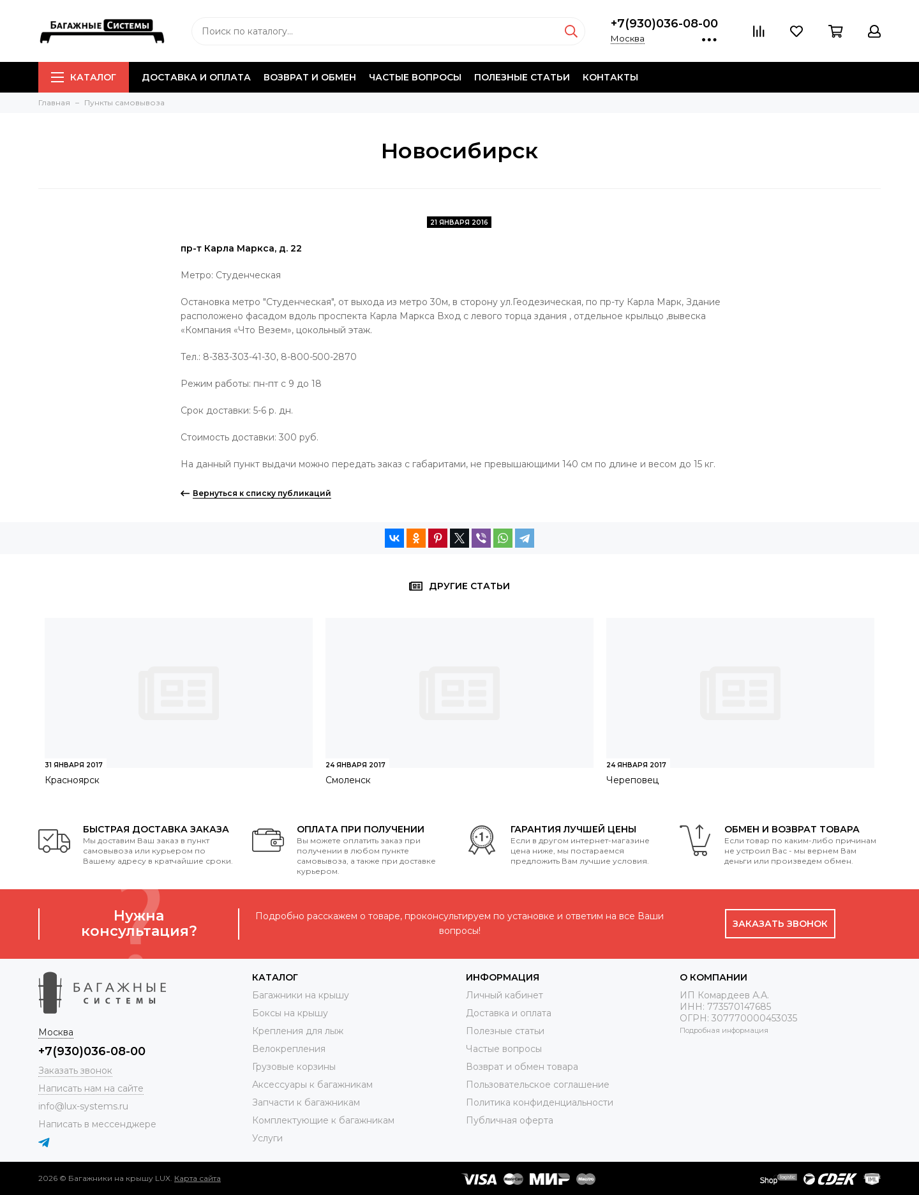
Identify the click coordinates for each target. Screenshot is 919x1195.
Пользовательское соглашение (537, 1084)
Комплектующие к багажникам (323, 1120)
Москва (628, 38)
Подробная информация (724, 1030)
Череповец (632, 780)
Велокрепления (288, 1049)
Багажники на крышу (300, 995)
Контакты (610, 77)
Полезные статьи (522, 77)
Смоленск (348, 780)
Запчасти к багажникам (306, 1102)
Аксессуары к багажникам (312, 1084)
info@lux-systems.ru (83, 1106)
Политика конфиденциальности (539, 1102)
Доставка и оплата (196, 77)
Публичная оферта (509, 1120)
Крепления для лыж (297, 1031)
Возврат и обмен (310, 77)
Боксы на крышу (290, 1013)
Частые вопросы (415, 77)
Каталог (83, 77)
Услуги (267, 1138)
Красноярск (72, 780)
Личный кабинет (504, 995)
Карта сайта (197, 1178)
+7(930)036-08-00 (664, 24)
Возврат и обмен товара (522, 1066)
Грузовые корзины (294, 1066)
